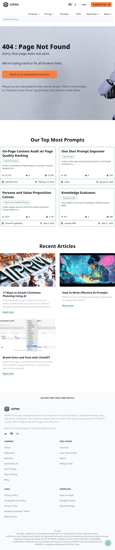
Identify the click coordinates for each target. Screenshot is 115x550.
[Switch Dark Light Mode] (76, 4)
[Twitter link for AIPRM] (5, 434)
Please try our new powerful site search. (30, 74)
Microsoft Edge (67, 505)
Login (83, 4)
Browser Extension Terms (17, 511)
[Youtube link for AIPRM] (11, 434)
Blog (6, 479)
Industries (9, 452)
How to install (66, 495)
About (108, 14)
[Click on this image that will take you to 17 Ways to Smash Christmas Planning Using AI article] (27, 270)
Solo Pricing (10, 468)
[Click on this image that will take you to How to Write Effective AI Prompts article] (87, 270)
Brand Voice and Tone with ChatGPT (26, 357)
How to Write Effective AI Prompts (85, 292)
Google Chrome (67, 500)
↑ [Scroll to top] (108, 543)
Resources (93, 14)
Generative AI (11, 463)
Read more (8, 312)
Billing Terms (10, 516)
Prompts (64, 14)
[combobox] (57, 19)
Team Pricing (10, 474)
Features (8, 458)
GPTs (78, 14)
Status (63, 458)
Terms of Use (10, 505)
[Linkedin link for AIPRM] (18, 434)
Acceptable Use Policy (15, 500)
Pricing (49, 14)
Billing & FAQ (66, 463)
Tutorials (64, 447)
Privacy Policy (11, 495)
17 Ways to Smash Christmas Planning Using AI (22, 294)
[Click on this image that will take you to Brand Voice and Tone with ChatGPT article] (27, 334)
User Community (68, 452)
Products (34, 14)
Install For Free (101, 4)
